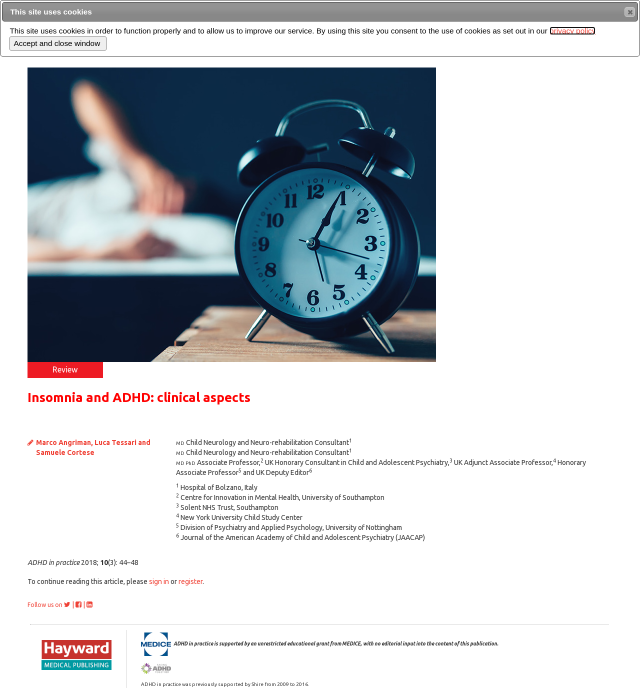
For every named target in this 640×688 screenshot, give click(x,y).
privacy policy (573, 30)
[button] (629, 12)
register (190, 582)
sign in (159, 582)
